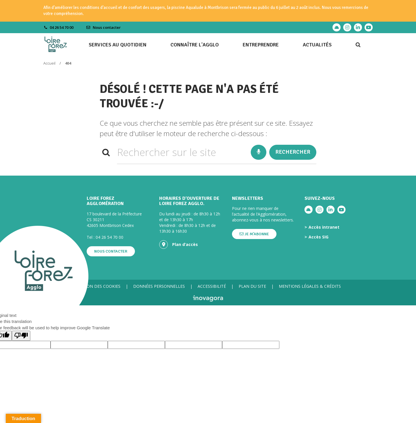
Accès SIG (318, 237)
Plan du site (252, 286)
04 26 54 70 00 (109, 237)
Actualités (317, 45)
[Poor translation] (21, 336)
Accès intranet (324, 227)
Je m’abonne (254, 234)
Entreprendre (261, 45)
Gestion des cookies (97, 286)
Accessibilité (212, 286)
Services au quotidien (117, 45)
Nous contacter (103, 27)
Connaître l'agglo (194, 45)
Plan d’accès (178, 244)
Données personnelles (159, 286)
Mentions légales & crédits (310, 286)
